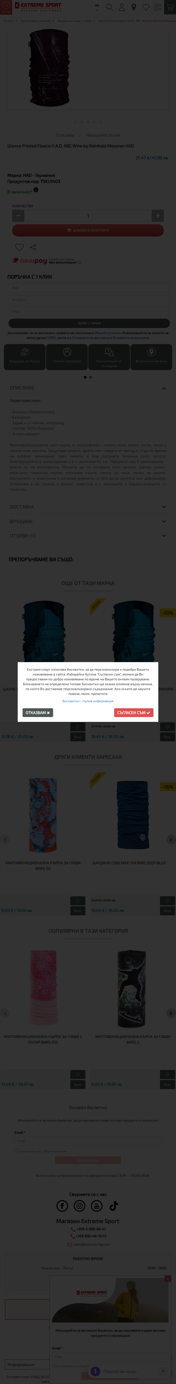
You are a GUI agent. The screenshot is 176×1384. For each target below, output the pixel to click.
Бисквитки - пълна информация (88, 701)
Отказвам (38, 712)
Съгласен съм (133, 712)
